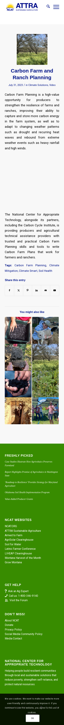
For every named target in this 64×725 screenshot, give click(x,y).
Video (52, 85)
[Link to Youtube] (54, 290)
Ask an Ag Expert (18, 591)
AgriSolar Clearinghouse (19, 539)
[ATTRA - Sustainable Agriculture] (26, 7)
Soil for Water (13, 544)
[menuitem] (46, 7)
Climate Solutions (38, 85)
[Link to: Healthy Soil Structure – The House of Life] (45, 384)
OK (32, 718)
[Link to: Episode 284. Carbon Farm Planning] (45, 357)
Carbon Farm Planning (30, 265)
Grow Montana (13, 562)
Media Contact (13, 638)
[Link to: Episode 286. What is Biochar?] (18, 330)
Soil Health (45, 270)
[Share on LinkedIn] (36, 290)
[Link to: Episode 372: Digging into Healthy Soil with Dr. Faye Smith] (18, 410)
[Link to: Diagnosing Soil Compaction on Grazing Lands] (18, 357)
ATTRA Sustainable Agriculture (23, 530)
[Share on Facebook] (9, 290)
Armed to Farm (13, 535)
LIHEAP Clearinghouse (18, 553)
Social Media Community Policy (23, 634)
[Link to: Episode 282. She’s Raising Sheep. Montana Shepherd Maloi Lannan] (45, 330)
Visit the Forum (19, 600)
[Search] (46, 7)
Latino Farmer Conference (20, 548)
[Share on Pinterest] (27, 290)
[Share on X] (18, 290)
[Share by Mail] (45, 290)
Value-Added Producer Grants (19, 499)
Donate (9, 625)
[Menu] (54, 7)
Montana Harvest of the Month (23, 558)
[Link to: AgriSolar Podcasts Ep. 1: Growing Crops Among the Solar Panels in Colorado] (45, 410)
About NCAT (12, 620)
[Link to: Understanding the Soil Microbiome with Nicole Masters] (18, 384)
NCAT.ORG (11, 526)
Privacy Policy (13, 629)
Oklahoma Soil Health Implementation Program (27, 492)
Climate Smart (28, 270)
